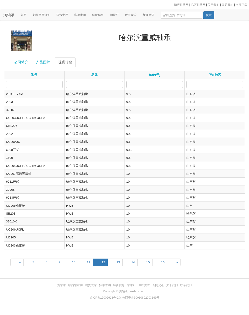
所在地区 (215, 75)
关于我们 (213, 4)
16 (163, 262)
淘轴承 (9, 15)
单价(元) (154, 75)
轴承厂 (114, 15)
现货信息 (65, 62)
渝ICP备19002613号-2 (105, 297)
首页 (25, 15)
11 (88, 262)
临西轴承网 (198, 4)
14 (133, 262)
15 (148, 262)
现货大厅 (62, 15)
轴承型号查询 (41, 15)
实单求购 (80, 15)
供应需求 (131, 15)
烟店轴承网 (181, 4)
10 (73, 262)
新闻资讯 (148, 15)
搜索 (209, 15)
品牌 (94, 75)
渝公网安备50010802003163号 (139, 297)
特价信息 (98, 15)
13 (118, 262)
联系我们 (227, 4)
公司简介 (21, 62)
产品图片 (43, 62)
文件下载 (241, 4)
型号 (34, 75)
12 (103, 262)
